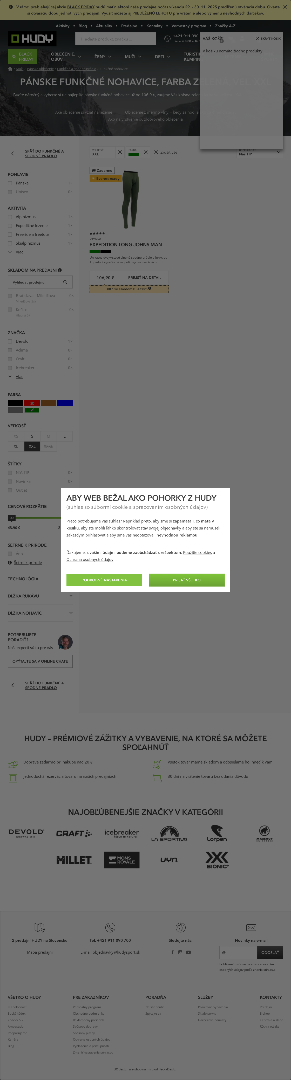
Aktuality (104, 25)
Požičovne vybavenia (213, 1007)
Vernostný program (189, 25)
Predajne (129, 25)
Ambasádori (16, 1026)
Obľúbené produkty (232, 40)
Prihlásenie (244, 40)
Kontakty (154, 25)
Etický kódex (16, 1013)
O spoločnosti (17, 1007)
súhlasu (269, 969)
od (12, 517)
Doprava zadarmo (39, 762)
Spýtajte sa (153, 1013)
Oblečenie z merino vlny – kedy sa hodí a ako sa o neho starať (180, 112)
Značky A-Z (225, 25)
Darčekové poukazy (212, 1020)
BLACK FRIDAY (80, 6)
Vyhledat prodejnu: (29, 282)
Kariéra (13, 1039)
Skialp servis (207, 1013)
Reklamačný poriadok (88, 1020)
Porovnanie (220, 40)
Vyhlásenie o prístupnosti (91, 1046)
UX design (121, 1069)
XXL (32, 446)
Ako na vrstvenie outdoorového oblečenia (145, 119)
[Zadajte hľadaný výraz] (115, 38)
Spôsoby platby (84, 1033)
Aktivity (63, 25)
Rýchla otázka (270, 1026)
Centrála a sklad (271, 1020)
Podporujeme (17, 1033)
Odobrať (121, 150)
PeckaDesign (168, 1069)
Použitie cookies (197, 552)
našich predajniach (99, 776)
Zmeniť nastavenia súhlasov (93, 1052)
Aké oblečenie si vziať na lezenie (83, 112)
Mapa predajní (40, 952)
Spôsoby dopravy (85, 1026)
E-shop (265, 1013)
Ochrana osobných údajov (89, 559)
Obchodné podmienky (88, 1013)
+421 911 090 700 (114, 940)
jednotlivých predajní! (79, 13)
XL (16, 446)
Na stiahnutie (155, 1007)
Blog (83, 25)
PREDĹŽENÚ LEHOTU (152, 13)
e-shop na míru (142, 1069)
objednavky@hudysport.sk (116, 952)
